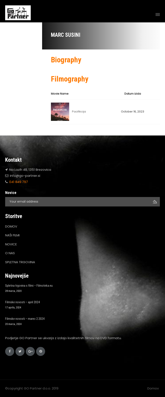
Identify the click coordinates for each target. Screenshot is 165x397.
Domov (153, 388)
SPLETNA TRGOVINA (20, 262)
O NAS (10, 253)
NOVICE (11, 244)
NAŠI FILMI (12, 235)
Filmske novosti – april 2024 (22, 302)
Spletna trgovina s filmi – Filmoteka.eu (29, 286)
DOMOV (11, 226)
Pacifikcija (79, 111)
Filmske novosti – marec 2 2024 (24, 319)
